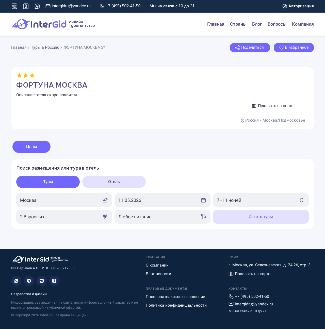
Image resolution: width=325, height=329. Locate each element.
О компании (157, 265)
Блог (257, 24)
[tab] (48, 182)
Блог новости (158, 273)
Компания (303, 24)
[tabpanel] (162, 194)
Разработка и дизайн (29, 294)
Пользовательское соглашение (175, 296)
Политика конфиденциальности (176, 305)
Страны (238, 24)
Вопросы (277, 24)
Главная (215, 24)
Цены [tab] (31, 146)
